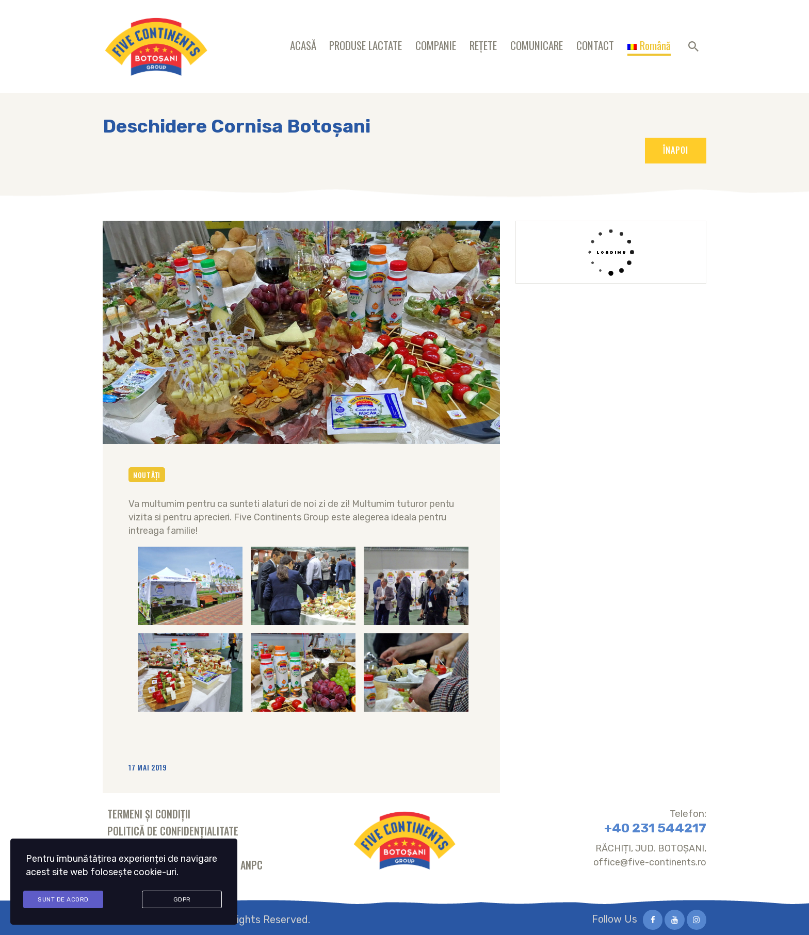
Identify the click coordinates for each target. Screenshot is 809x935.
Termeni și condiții (148, 814)
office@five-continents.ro (650, 862)
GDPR (182, 900)
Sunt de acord (63, 900)
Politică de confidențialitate (172, 831)
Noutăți (146, 474)
